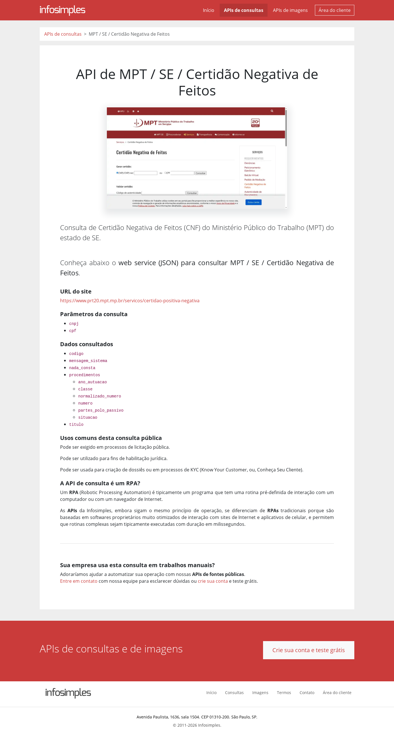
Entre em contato (79, 581)
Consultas (234, 692)
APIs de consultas (243, 10)
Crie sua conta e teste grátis (308, 650)
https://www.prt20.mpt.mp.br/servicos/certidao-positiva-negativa (130, 300)
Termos (284, 692)
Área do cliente (335, 10)
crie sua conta (213, 581)
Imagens (260, 692)
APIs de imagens (290, 10)
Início (208, 10)
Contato (307, 692)
